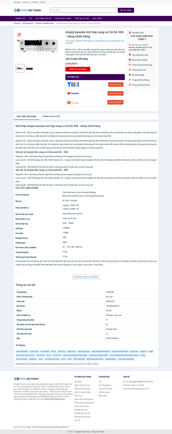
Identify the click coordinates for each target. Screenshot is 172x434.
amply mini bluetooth (120, 351)
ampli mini (71, 351)
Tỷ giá (28, 427)
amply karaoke (22, 351)
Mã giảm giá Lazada (82, 413)
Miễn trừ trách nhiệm (83, 392)
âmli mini (61, 351)
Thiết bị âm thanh (63, 19)
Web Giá (58, 427)
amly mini (134, 351)
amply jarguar (110, 359)
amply (142, 355)
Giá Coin (65, 427)
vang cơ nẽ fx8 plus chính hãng (75, 355)
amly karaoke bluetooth (101, 351)
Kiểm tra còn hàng (78, 69)
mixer (41, 359)
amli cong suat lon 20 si (25, 355)
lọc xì (49, 355)
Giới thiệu (34, 2)
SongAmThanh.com (82, 432)
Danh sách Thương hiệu (84, 399)
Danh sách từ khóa (82, 406)
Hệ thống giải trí (43, 19)
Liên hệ (42, 2)
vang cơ (143, 351)
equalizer (32, 359)
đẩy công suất (79, 359)
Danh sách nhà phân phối (84, 403)
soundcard (45, 351)
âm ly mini (57, 355)
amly (69, 359)
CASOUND (79, 41)
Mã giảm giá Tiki (81, 410)
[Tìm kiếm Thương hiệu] (84, 10)
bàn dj (53, 351)
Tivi (30, 19)
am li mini (40, 355)
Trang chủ (17, 2)
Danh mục (26, 2)
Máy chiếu (97, 19)
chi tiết (51, 116)
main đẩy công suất (125, 359)
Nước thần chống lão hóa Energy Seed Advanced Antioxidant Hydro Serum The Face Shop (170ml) (60, 364)
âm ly (63, 359)
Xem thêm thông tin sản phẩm (86, 277)
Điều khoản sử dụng (82, 389)
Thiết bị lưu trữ (82, 19)
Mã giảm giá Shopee (82, 417)
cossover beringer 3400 (98, 355)
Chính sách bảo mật (82, 385)
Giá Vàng (50, 427)
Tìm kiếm (125, 10)
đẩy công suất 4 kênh (95, 359)
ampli (150, 351)
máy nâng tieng (83, 351)
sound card (34, 351)
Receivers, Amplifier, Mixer (45, 23)
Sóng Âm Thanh (98, 432)
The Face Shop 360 (38, 427)
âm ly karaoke (21, 359)
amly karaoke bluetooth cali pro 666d (124, 355)
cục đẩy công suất (52, 359)
